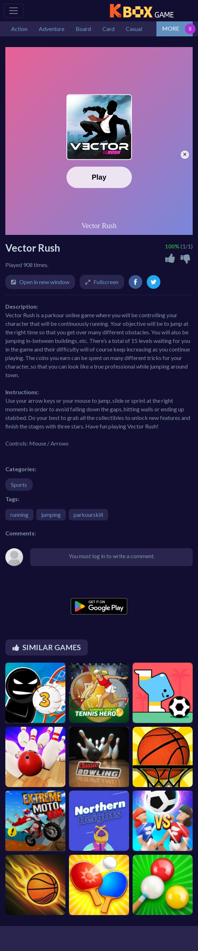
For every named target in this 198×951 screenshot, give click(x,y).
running (19, 514)
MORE (170, 28)
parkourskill (88, 514)
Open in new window (44, 281)
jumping (51, 514)
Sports (19, 484)
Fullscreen (105, 281)
